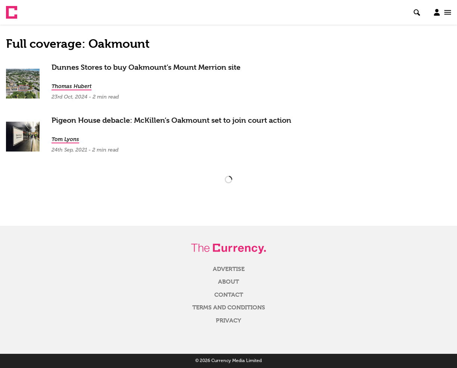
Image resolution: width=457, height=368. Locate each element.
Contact (228, 294)
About (228, 281)
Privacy (228, 320)
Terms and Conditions (228, 307)
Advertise (229, 269)
